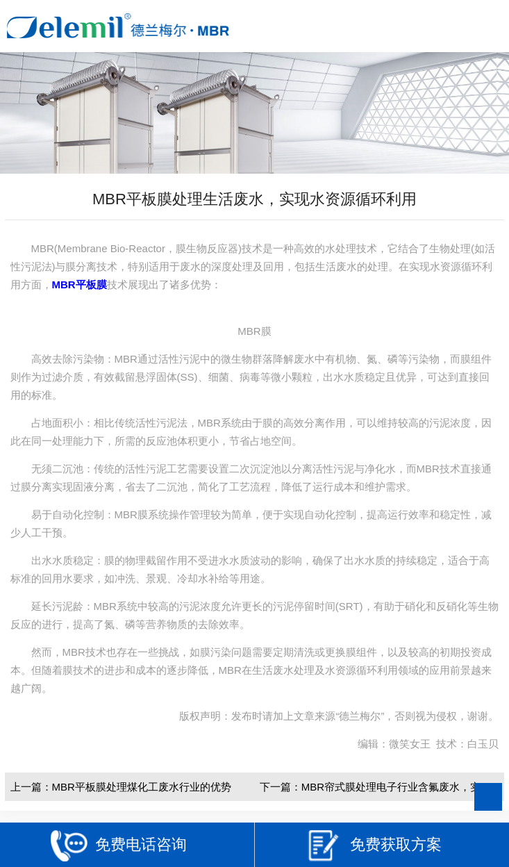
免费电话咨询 (119, 845)
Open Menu (486, 26)
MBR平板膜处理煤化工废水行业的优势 (141, 787)
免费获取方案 (374, 845)
